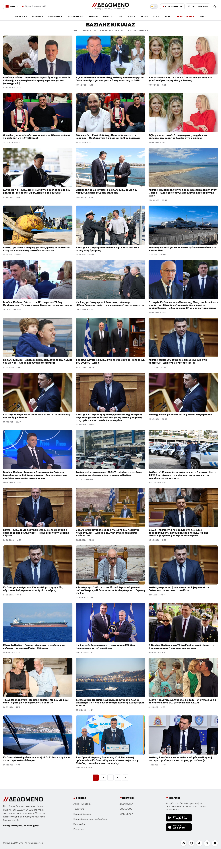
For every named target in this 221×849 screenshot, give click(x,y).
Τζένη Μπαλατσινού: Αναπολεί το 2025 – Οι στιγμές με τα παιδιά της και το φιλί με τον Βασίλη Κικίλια (182, 701)
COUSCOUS (126, 809)
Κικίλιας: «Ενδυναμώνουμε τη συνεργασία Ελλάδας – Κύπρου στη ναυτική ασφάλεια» (107, 646)
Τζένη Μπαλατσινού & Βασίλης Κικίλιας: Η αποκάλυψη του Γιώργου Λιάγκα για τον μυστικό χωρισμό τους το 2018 (109, 79)
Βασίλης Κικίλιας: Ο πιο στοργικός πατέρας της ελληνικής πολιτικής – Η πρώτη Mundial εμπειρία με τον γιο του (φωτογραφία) (36, 80)
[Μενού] (11, 6)
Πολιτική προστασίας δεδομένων (90, 819)
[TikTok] (199, 843)
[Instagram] (191, 843)
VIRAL (168, 16)
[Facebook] (183, 843)
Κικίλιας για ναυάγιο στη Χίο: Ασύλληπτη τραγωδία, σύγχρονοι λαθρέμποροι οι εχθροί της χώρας (33, 589)
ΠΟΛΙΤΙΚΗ (37, 16)
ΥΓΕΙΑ (156, 16)
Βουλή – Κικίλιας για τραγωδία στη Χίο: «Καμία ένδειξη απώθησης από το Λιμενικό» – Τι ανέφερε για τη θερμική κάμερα (36, 533)
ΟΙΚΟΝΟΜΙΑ (55, 16)
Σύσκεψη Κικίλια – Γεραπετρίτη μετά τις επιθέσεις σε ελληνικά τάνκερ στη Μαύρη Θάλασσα (34, 646)
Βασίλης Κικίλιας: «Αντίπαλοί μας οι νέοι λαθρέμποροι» (181, 414)
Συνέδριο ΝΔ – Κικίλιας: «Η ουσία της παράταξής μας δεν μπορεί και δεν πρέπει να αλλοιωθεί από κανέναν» (36, 191)
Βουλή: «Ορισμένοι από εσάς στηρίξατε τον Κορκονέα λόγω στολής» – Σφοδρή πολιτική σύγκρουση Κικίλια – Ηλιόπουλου (108, 533)
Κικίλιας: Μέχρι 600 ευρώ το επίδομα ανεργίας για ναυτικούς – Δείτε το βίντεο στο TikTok (178, 361)
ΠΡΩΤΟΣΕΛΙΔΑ (185, 16)
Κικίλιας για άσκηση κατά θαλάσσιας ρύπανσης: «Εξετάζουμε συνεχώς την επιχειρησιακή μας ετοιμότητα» (110, 303)
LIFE (120, 16)
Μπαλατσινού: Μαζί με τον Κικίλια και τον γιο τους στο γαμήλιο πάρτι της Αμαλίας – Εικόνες (180, 79)
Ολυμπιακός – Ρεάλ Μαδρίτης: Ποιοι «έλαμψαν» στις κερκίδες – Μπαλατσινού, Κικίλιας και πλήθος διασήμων (108, 136)
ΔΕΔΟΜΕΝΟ (126, 804)
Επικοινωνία (79, 829)
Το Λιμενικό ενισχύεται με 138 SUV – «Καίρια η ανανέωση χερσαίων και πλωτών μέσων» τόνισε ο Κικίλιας (109, 473)
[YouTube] (215, 843)
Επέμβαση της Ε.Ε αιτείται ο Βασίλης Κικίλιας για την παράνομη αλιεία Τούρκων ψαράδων (106, 191)
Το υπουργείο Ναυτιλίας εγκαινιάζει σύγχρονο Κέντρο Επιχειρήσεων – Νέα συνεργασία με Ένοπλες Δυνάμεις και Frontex (110, 703)
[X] (207, 843)
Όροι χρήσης (80, 824)
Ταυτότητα (78, 809)
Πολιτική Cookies (82, 814)
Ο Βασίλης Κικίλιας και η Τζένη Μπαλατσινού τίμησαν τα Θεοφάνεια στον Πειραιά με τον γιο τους (181, 646)
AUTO (203, 16)
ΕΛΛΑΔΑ (21, 16)
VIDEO (144, 16)
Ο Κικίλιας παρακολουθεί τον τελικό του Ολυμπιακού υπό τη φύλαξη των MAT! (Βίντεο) (36, 136)
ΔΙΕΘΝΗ (93, 16)
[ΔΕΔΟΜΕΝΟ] (110, 6)
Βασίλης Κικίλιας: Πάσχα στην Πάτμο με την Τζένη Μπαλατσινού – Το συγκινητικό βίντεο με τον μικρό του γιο (37, 303)
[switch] (154, 6)
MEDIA (131, 16)
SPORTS (107, 16)
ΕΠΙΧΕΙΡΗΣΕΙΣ (75, 16)
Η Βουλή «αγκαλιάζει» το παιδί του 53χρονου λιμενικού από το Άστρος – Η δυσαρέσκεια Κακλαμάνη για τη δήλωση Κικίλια (110, 590)
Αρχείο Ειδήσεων (82, 804)
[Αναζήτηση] (214, 6)
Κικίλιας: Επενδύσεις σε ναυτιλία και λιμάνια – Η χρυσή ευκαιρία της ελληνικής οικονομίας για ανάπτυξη (180, 759)
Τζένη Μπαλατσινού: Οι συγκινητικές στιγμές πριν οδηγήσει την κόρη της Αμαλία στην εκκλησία (178, 136)
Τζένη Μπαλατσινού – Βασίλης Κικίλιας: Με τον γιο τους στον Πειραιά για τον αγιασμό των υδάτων (36, 701)
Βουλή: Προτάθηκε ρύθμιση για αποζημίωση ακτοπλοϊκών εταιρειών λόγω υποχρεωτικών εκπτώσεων (36, 249)
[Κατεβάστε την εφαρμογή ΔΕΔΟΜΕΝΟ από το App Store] (179, 827)
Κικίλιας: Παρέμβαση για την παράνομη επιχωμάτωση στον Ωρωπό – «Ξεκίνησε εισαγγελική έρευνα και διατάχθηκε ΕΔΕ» (183, 192)
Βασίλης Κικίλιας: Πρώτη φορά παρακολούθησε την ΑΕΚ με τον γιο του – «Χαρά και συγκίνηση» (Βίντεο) (37, 361)
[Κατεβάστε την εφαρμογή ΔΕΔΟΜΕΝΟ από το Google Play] (179, 817)
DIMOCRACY (126, 814)
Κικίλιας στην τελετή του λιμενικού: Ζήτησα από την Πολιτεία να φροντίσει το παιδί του (179, 589)
